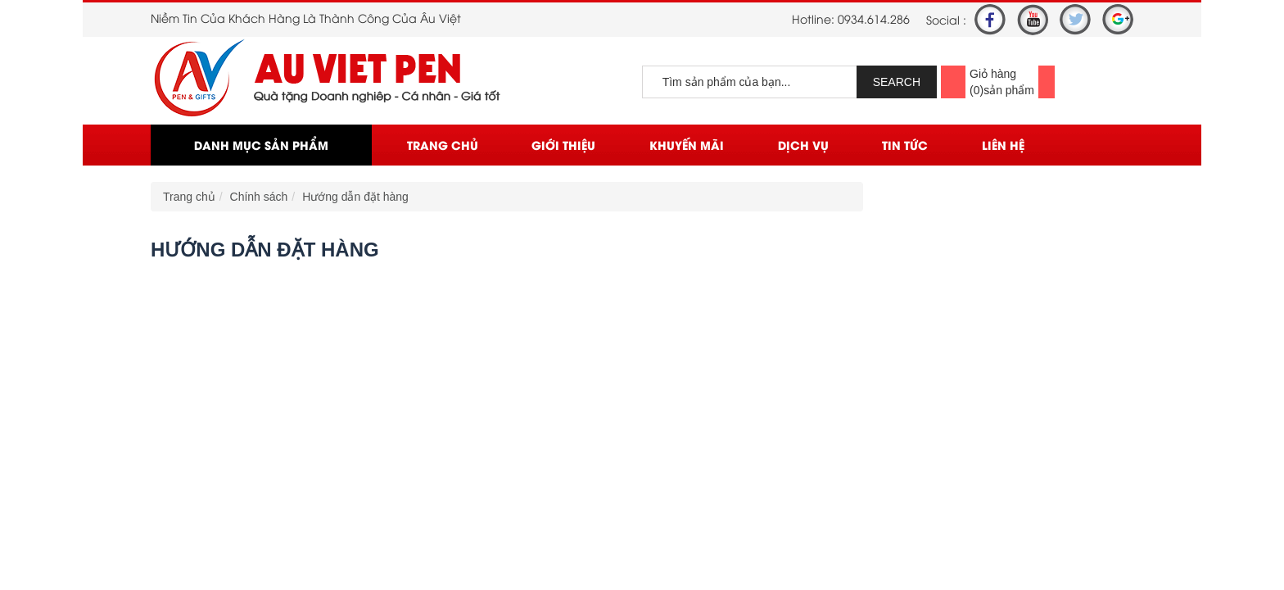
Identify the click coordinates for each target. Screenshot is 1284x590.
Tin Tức (905, 144)
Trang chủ (442, 144)
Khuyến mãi (686, 144)
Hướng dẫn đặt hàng (355, 196)
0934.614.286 (874, 18)
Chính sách (259, 196)
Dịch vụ (803, 144)
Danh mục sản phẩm (261, 144)
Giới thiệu (563, 144)
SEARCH (896, 81)
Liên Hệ (1003, 144)
